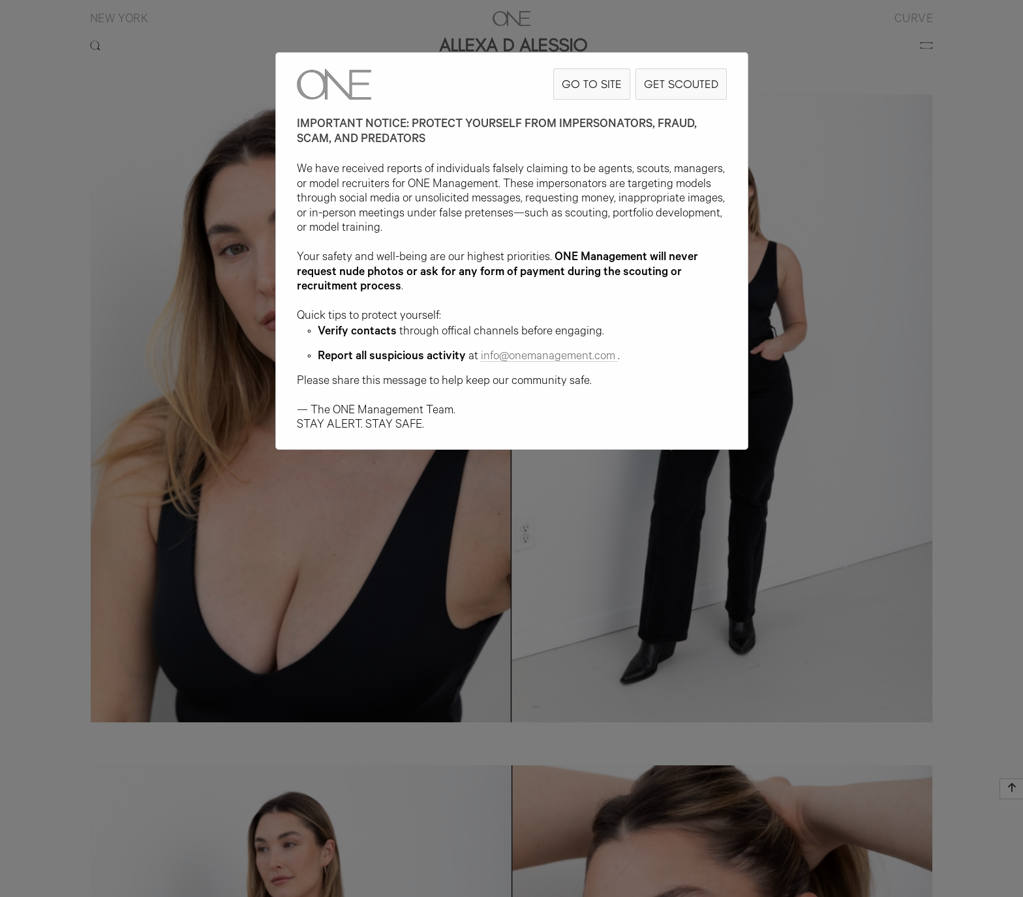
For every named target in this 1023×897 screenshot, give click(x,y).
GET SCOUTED (681, 84)
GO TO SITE (592, 84)
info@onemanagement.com (549, 357)
